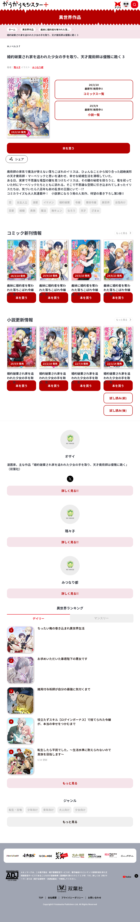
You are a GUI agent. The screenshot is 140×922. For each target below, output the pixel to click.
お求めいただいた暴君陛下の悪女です (61, 658)
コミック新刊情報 (24, 233)
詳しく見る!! (70, 491)
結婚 (22, 211)
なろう (71, 211)
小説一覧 (94, 110)
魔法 (43, 211)
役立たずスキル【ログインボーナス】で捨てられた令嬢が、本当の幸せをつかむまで (73, 718)
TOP (41, 892)
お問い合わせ (94, 892)
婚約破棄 (64, 202)
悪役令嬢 (91, 202)
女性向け (120, 202)
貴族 (33, 211)
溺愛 (35, 202)
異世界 (106, 202)
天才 (83, 211)
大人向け (64, 804)
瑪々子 (17, 67)
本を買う (68, 148)
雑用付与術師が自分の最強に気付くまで (63, 687)
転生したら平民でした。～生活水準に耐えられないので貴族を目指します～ (73, 748)
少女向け (80, 804)
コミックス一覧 (94, 89)
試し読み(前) (118, 398)
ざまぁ (95, 211)
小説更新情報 (20, 320)
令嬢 (78, 202)
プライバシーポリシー (72, 892)
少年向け (32, 804)
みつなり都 (38, 67)
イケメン (49, 202)
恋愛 (11, 211)
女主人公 (22, 202)
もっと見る (70, 778)
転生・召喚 (15, 804)
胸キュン (57, 211)
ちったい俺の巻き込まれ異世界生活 (60, 629)
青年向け (48, 804)
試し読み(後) (118, 411)
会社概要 (52, 892)
